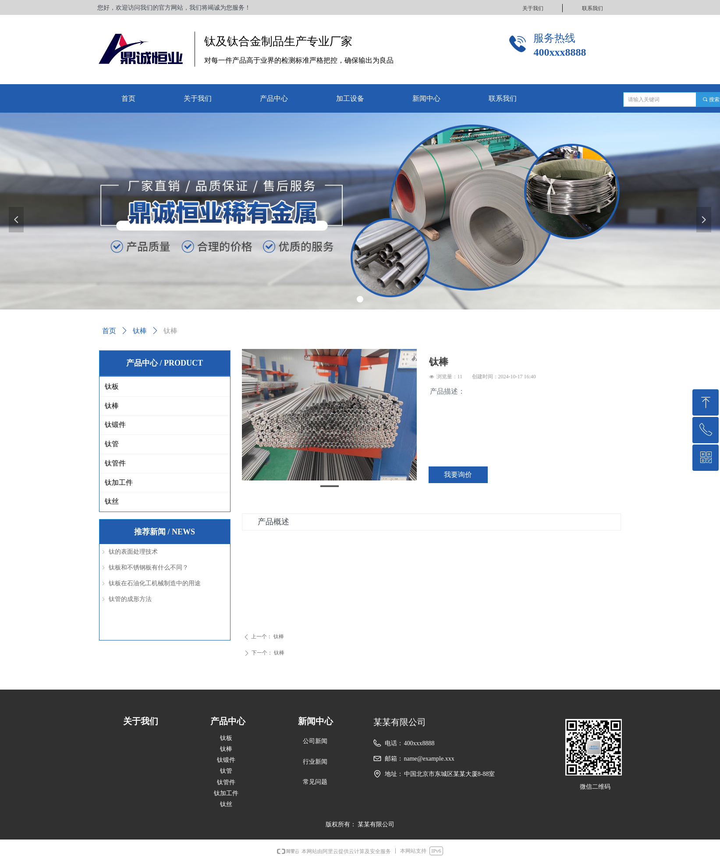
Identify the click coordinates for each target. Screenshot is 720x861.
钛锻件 (115, 424)
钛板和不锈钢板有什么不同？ (148, 567)
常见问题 (315, 782)
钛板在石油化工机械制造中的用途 (155, 583)
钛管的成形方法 (130, 599)
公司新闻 (315, 741)
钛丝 (112, 501)
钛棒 (140, 330)
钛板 (112, 386)
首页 (109, 330)
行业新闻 (315, 761)
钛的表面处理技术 (133, 551)
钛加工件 (119, 482)
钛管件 (115, 463)
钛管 (112, 444)
